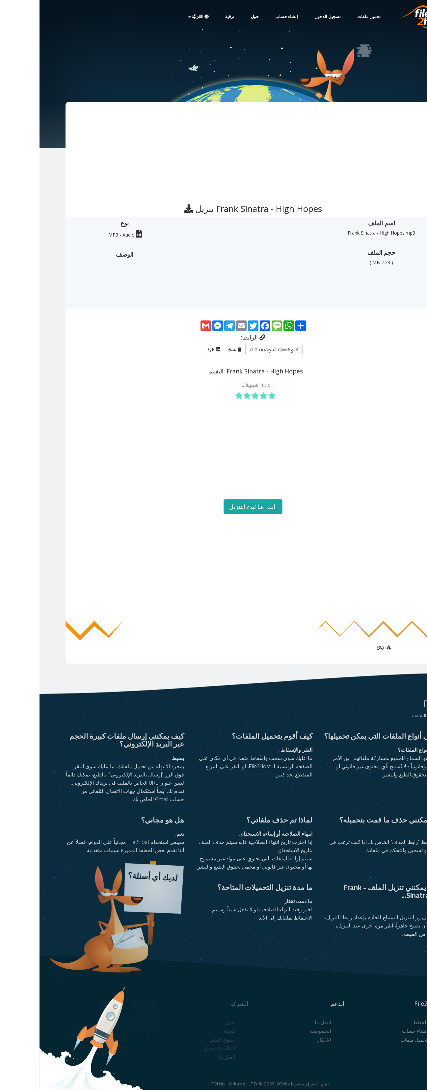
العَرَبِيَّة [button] (159, 16)
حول (215, 16)
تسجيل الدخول (288, 16)
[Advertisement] (213, 150)
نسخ (195, 349)
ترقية (190, 16)
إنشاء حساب (247, 16)
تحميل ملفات (329, 16)
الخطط (380, 1022)
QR (174, 349)
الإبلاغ (342, 647)
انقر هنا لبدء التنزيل (213, 507)
